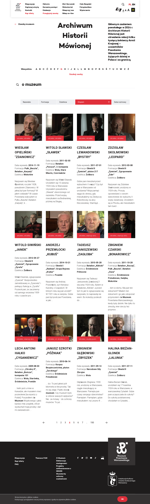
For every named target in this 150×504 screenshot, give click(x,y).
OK (122, 499)
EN (133, 4)
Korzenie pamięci (50, 7)
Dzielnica (63, 102)
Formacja (45, 102)
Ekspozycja (30, 4)
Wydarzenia (85, 10)
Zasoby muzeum (26, 24)
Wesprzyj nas (68, 10)
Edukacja (47, 10)
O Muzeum (60, 458)
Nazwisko (27, 102)
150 (92, 422)
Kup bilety (29, 13)
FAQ (16, 464)
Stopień (81, 102)
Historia (46, 4)
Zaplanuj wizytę (32, 7)
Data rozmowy (120, 102)
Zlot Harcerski (68, 4)
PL (130, 4)
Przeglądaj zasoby (50, 13)
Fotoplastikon (85, 7)
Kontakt (28, 10)
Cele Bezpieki (85, 4)
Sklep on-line (67, 13)
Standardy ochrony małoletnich (61, 476)
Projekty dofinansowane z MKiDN (63, 468)
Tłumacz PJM (41, 458)
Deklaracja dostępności (61, 462)
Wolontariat (67, 7)
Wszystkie (26, 69)
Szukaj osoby (76, 74)
